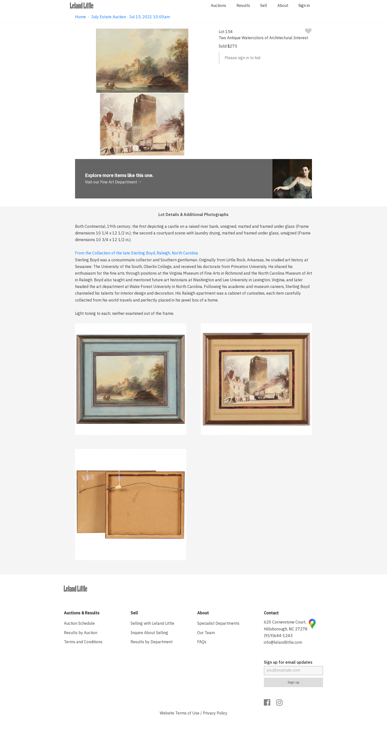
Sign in (304, 5)
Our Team (206, 632)
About (282, 5)
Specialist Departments (218, 623)
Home (80, 16)
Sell (263, 5)
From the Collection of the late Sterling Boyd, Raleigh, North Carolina (136, 252)
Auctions (218, 5)
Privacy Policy (215, 713)
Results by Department (152, 641)
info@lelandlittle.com (283, 642)
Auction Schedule (79, 623)
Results (243, 5)
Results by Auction (80, 632)
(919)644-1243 (278, 635)
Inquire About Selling (149, 632)
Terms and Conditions (83, 641)
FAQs (201, 641)
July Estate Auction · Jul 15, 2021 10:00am (130, 16)
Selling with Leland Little (152, 623)
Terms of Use (187, 713)
